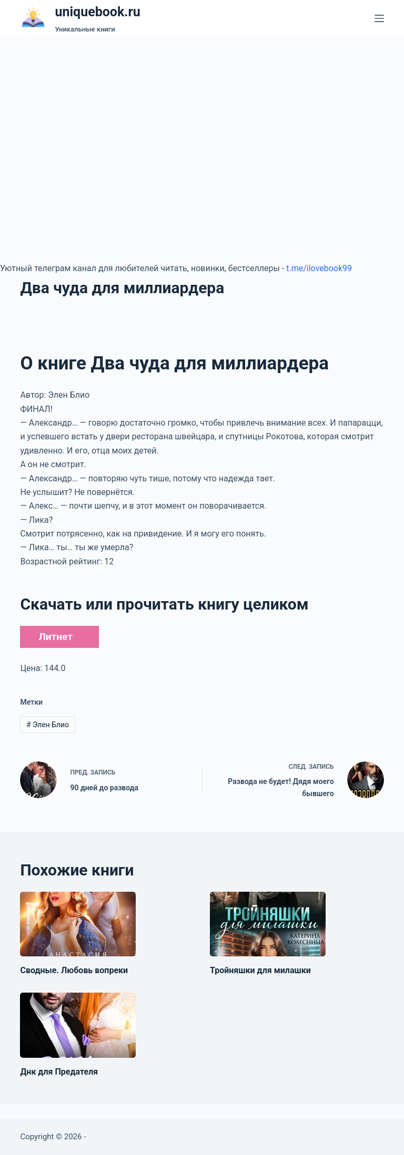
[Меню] (379, 18)
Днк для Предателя (59, 1072)
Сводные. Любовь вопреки (74, 970)
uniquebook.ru (97, 11)
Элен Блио (47, 724)
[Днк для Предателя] (78, 1025)
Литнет (55, 637)
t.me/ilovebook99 (319, 268)
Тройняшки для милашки (260, 970)
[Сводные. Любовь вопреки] (78, 924)
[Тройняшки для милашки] (268, 924)
